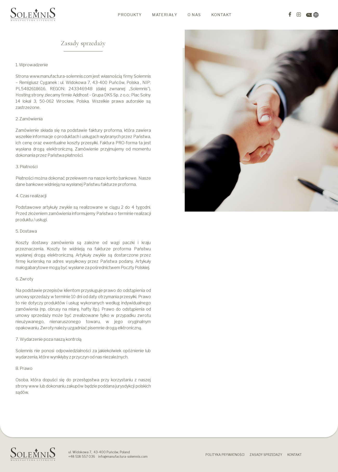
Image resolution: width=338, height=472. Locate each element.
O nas (194, 14)
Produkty (130, 14)
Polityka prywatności (225, 455)
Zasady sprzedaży (266, 455)
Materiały (164, 14)
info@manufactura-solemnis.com (123, 456)
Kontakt (221, 14)
